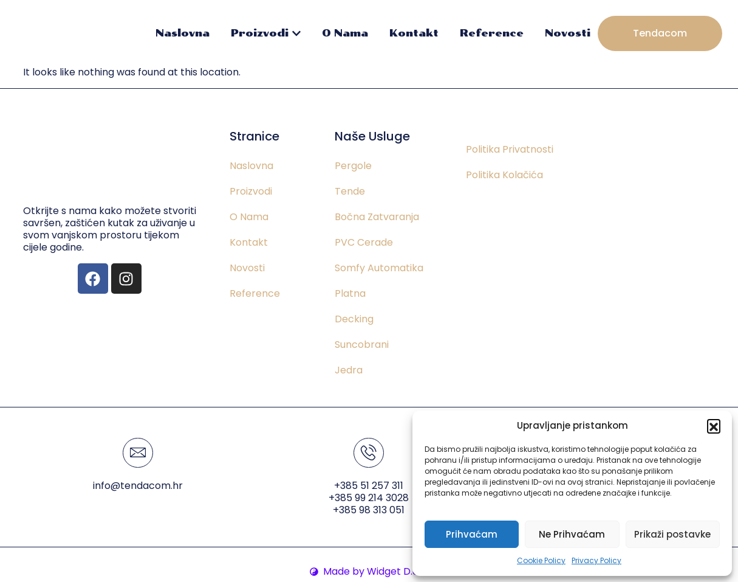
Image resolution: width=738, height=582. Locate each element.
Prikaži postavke (672, 534)
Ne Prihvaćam (572, 534)
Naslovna (182, 33)
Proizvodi (266, 33)
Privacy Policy (596, 560)
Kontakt (414, 33)
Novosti (567, 33)
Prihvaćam (471, 534)
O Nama (345, 33)
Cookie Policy (541, 560)
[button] (714, 426)
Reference (492, 33)
